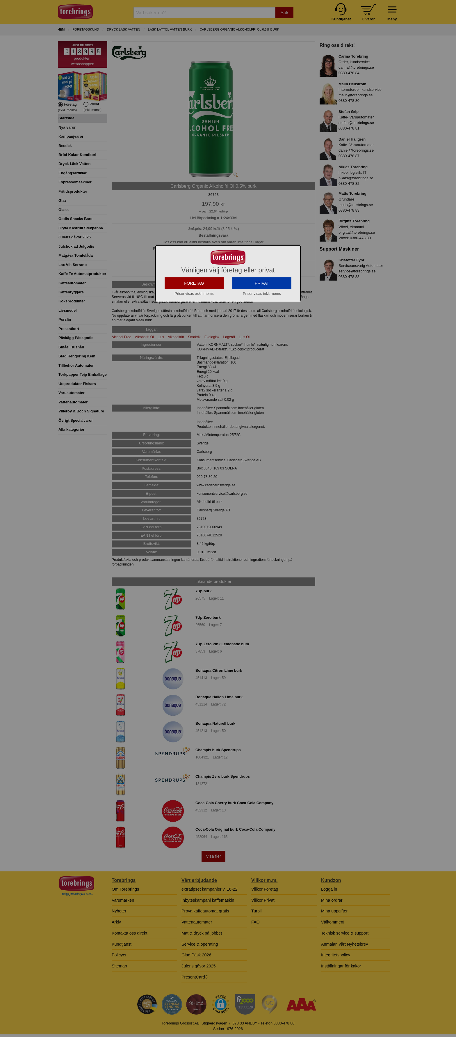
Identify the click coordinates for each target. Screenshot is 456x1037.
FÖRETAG (194, 283)
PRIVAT (262, 283)
